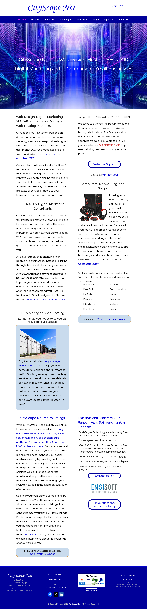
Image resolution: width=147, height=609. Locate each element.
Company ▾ (65, 19)
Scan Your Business (42, 553)
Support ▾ (108, 19)
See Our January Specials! (119, 11)
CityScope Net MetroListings (42, 418)
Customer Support (104, 164)
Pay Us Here (91, 590)
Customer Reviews (111, 319)
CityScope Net (74, 604)
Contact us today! (88, 263)
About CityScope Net (56, 574)
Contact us (30, 534)
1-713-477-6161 (127, 579)
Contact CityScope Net (127, 575)
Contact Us (123, 19)
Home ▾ (22, 19)
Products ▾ (50, 19)
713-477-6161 (119, 5)
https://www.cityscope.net (56, 587)
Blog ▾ (96, 19)
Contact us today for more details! (45, 299)
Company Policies (56, 580)
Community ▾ (82, 19)
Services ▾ (35, 19)
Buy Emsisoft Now (104, 475)
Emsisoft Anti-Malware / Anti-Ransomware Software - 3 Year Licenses (101, 422)
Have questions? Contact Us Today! (104, 504)
